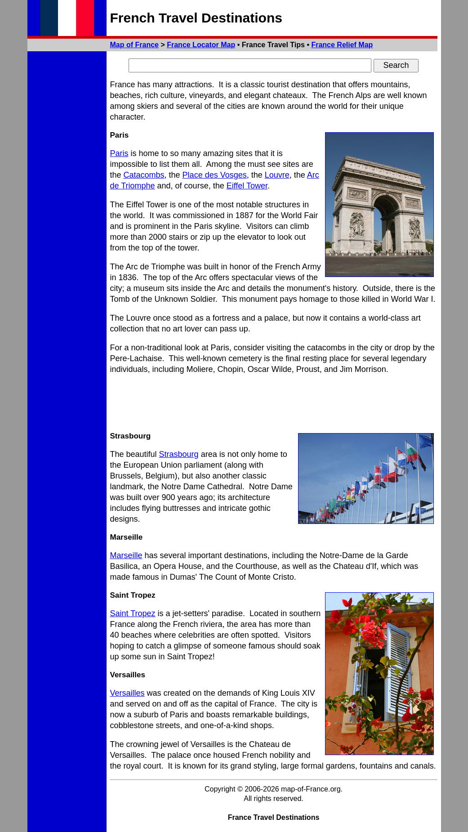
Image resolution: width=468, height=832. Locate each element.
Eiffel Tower (247, 185)
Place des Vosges (215, 174)
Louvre (277, 174)
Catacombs (144, 174)
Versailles (127, 693)
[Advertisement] (273, 403)
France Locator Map (201, 45)
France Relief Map (342, 45)
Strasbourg (179, 454)
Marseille (126, 555)
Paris (119, 153)
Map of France (134, 45)
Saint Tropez (133, 613)
